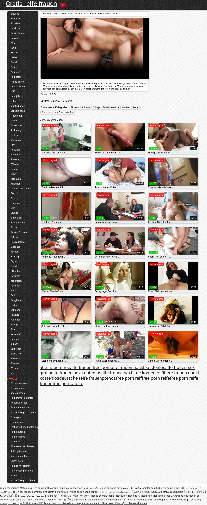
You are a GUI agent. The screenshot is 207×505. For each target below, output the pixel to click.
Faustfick (15, 319)
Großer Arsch (18, 86)
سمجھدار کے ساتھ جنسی (32, 495)
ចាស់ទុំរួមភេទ (76, 495)
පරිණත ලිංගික (121, 503)
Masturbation (18, 106)
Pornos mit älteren (20, 465)
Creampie (16, 169)
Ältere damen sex (20, 407)
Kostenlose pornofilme (23, 480)
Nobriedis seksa (162, 495)
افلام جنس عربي (91, 488)
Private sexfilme (19, 383)
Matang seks (86, 499)
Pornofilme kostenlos (22, 397)
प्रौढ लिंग (15, 495)
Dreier (14, 67)
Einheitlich (16, 217)
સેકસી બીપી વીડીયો (140, 491)
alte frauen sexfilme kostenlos (131, 373)
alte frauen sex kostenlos (76, 373)
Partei (14, 305)
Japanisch (16, 280)
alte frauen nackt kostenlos (138, 367)
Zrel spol (48, 499)
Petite (14, 120)
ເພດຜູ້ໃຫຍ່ (63, 503)
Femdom (15, 266)
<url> (13, 373)
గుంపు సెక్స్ (5, 495)
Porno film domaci (136, 499)
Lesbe (14, 57)
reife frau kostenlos (63, 112)
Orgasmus (16, 261)
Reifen (14, 290)
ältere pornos (18, 393)
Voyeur (14, 251)
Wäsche (15, 164)
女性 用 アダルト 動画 (32, 503)
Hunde (14, 52)
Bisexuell (15, 363)
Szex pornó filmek (170, 488)
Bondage (15, 256)
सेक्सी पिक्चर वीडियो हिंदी (195, 491)
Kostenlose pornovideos (24, 412)
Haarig (14, 324)
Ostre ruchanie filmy (114, 499)
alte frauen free (55, 367)
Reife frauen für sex (21, 456)
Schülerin (16, 310)
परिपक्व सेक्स (107, 503)
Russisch (15, 285)
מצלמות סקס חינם (9, 503)
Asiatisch (16, 183)
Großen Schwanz (20, 232)
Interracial (16, 140)
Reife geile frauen (20, 451)
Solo (13, 208)
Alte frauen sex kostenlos (24, 446)
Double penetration (21, 188)
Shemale (15, 358)
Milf (13, 91)
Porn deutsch (18, 431)
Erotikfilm (16, 353)
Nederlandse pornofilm (30, 491)
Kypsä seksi (76, 491)
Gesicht (15, 38)
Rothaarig (16, 130)
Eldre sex (98, 499)
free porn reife (156, 378)
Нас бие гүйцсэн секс (140, 495)
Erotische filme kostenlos (24, 427)
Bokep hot (162, 499)
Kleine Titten (17, 81)
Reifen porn (17, 461)
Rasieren (15, 154)
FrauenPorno (17, 422)
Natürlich (15, 276)
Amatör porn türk (151, 488)
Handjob (15, 96)
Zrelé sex (38, 499)
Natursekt (16, 334)
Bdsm (14, 227)
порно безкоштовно (102, 495)
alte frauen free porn (90, 367)
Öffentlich (16, 271)
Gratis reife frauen (31, 4)
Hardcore (16, 28)
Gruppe (14, 212)
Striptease (16, 348)
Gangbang (16, 300)
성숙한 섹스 (60, 499)
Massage (15, 246)
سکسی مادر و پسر (132, 488)
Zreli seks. (27, 499)
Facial (14, 62)
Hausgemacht (18, 222)
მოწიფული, (50, 491)
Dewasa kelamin (138, 503)
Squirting (15, 159)
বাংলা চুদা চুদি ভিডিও (191, 488)
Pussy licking (18, 242)
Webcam (15, 368)
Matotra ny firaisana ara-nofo (85, 503)
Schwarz (15, 237)
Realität (15, 314)
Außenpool (16, 125)
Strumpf (15, 198)
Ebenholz (15, 203)
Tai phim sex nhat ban (70, 488)
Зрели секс (15, 499)
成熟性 (87, 495)
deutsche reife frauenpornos (87, 378)
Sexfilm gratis (18, 388)
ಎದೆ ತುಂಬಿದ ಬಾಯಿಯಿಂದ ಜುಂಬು (167, 491)
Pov (13, 144)
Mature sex (26, 488)
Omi (13, 295)
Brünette (15, 18)
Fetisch (14, 193)
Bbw (13, 329)
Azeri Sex (151, 499)
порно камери (91, 491)
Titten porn (16, 417)
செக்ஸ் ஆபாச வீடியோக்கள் (115, 491)
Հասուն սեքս (9, 491)
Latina (14, 101)
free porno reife (68, 383)
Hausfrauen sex (19, 402)
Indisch (14, 343)
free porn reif (129, 378)
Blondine (15, 23)
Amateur (15, 72)
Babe (13, 174)
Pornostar (16, 76)
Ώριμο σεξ (195, 499)
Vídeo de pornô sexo (111, 488)
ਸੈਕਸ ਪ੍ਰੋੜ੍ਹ (64, 495)
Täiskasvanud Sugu (179, 499)
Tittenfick (16, 441)
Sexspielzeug (18, 110)
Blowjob (15, 13)
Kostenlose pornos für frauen (22, 473)
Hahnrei (15, 339)
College (15, 135)
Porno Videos (18, 436)
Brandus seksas (180, 495)
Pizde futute (121, 495)
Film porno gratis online (45, 488)
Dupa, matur (51, 503)
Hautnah (15, 149)
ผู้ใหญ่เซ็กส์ (73, 499)
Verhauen (16, 178)
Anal (13, 42)
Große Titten (17, 33)
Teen (13, 47)
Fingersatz (16, 115)
